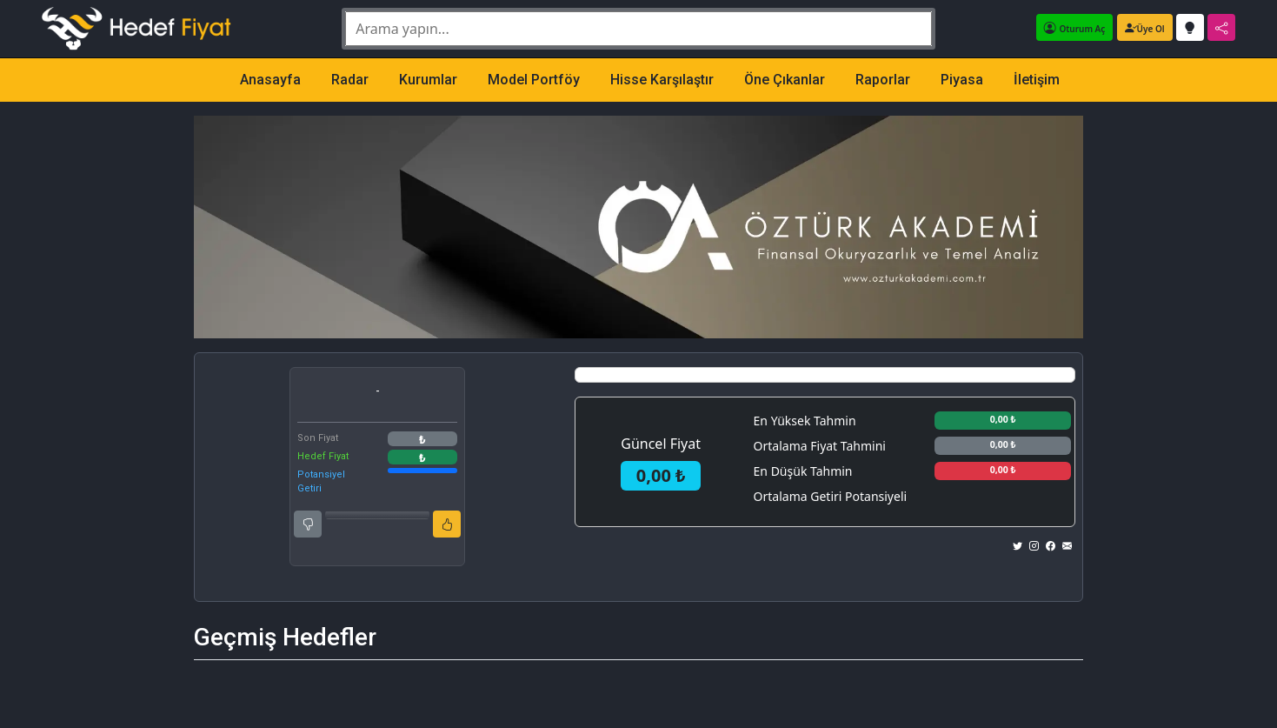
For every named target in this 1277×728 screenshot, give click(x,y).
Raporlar (882, 79)
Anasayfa (270, 79)
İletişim (1037, 79)
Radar (350, 79)
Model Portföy (534, 79)
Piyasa (962, 79)
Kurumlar (428, 79)
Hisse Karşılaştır (662, 79)
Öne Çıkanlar (784, 79)
